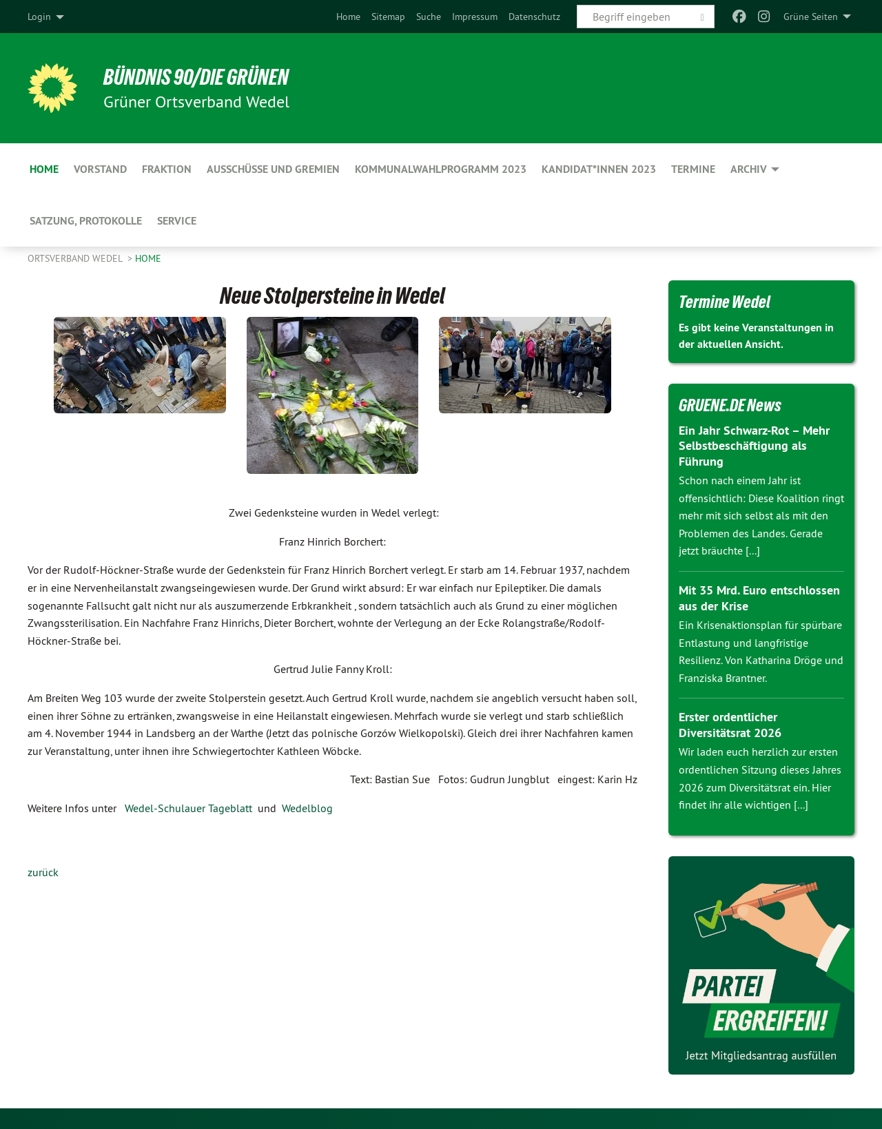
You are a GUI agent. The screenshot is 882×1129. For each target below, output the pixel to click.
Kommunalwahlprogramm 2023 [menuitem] (440, 169)
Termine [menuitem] (693, 169)
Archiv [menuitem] (748, 169)
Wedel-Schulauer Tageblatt (188, 808)
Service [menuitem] (176, 221)
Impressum (475, 16)
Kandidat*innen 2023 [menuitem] (599, 169)
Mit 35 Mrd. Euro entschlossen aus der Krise (759, 598)
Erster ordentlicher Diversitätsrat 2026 (730, 724)
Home (348, 16)
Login (39, 16)
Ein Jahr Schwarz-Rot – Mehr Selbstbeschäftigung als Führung (754, 445)
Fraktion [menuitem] (167, 169)
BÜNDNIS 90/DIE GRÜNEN (197, 77)
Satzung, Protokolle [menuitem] (86, 221)
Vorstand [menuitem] (100, 169)
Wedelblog (307, 808)
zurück (43, 872)
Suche (428, 16)
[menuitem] (348, 16)
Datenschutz (534, 16)
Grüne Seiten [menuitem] (810, 16)
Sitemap (388, 16)
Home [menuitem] (44, 169)
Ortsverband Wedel (76, 258)
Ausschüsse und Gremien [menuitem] (273, 169)
